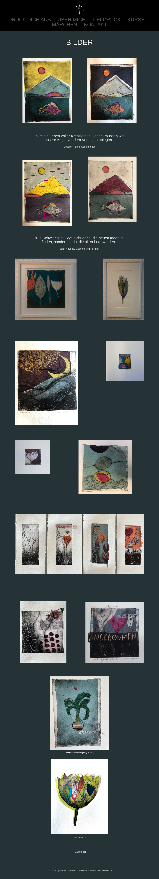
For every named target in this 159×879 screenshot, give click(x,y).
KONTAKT (95, 24)
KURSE (136, 19)
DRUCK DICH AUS (29, 19)
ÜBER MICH (71, 19)
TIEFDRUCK (106, 19)
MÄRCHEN (64, 24)
